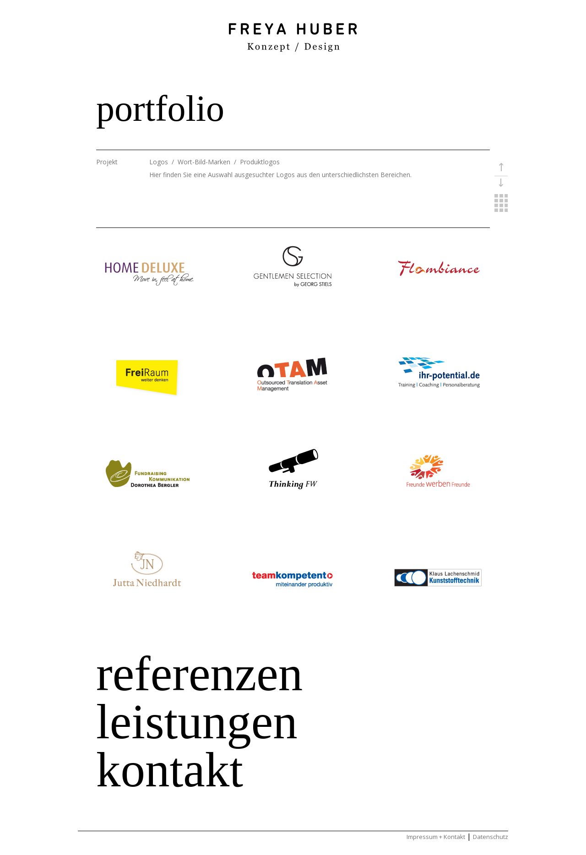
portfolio (160, 108)
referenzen (199, 674)
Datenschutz (490, 837)
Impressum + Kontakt (436, 837)
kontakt (169, 770)
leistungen (197, 722)
